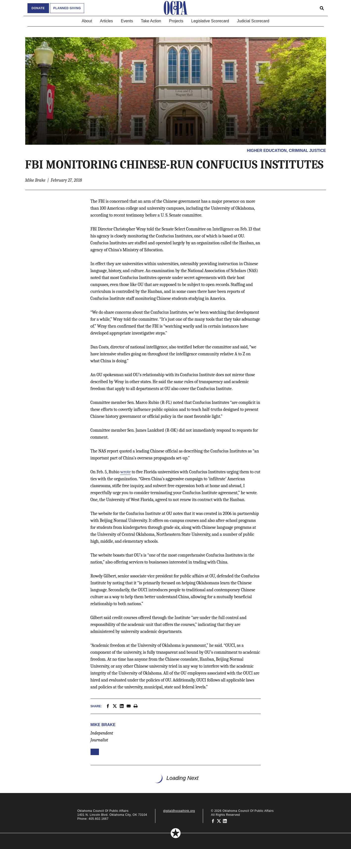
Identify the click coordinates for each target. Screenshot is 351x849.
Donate (38, 8)
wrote (125, 472)
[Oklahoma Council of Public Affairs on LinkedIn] (225, 820)
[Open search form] (322, 8)
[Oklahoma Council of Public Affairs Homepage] (175, 8)
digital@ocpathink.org (179, 811)
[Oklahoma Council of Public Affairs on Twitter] (219, 820)
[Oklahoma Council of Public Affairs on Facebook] (213, 820)
